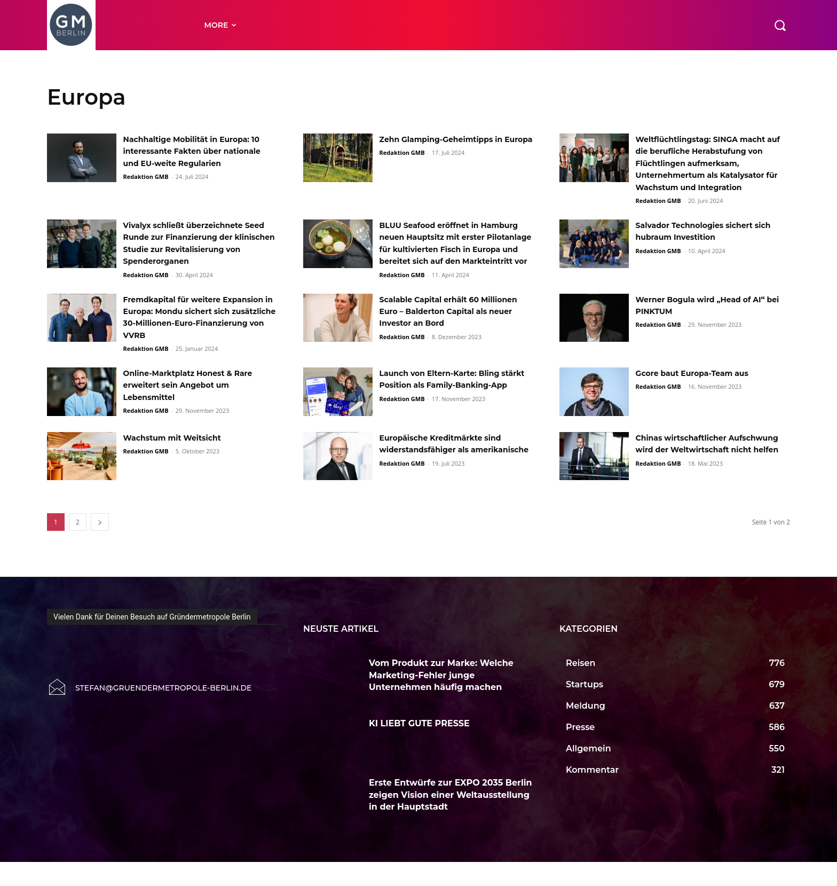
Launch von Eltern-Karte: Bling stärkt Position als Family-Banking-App (448, 409)
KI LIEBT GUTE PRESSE (420, 747)
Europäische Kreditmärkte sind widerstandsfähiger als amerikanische (449, 474)
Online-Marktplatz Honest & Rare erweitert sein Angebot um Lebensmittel (197, 409)
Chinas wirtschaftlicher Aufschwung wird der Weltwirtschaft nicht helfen (697, 474)
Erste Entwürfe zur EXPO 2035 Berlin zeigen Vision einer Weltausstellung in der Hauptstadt (450, 819)
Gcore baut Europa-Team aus (700, 397)
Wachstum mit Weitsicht (179, 462)
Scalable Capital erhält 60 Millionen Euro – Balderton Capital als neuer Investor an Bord (455, 323)
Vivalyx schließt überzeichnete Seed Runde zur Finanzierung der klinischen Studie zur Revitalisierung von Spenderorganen (198, 249)
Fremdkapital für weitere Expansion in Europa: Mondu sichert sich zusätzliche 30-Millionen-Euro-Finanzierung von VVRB (196, 335)
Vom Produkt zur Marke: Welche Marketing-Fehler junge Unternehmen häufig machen (441, 699)
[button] (780, 25)
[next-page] (100, 546)
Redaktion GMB (146, 189)
